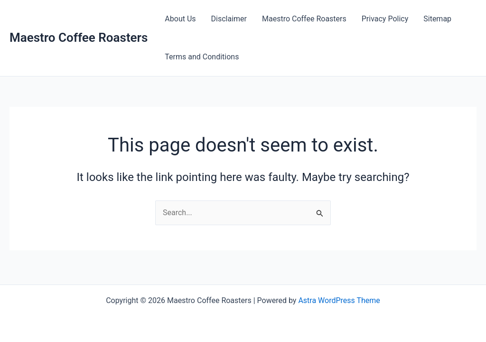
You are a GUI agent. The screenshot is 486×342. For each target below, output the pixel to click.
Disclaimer (229, 18)
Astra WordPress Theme (339, 300)
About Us (180, 18)
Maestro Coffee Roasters (78, 37)
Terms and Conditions (202, 56)
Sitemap (437, 18)
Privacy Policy (385, 18)
